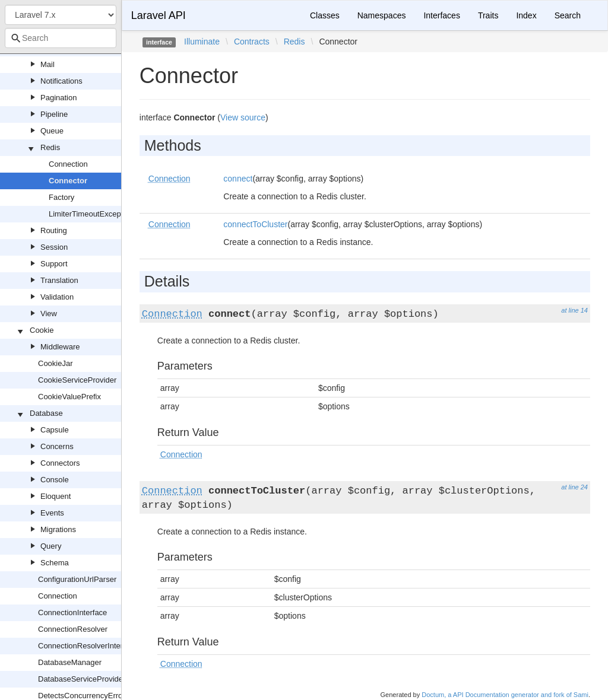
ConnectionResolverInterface (88, 645)
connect (237, 178)
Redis (50, 147)
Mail (47, 64)
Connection (68, 164)
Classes (325, 15)
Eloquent (55, 496)
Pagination (58, 97)
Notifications (61, 81)
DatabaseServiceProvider (81, 678)
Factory (61, 197)
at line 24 (574, 487)
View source (242, 117)
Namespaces (381, 15)
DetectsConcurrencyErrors (83, 695)
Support (54, 263)
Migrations (58, 529)
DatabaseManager (70, 662)
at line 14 (574, 310)
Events (52, 512)
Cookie (41, 330)
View (48, 313)
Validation (57, 296)
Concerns (57, 446)
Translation (59, 280)
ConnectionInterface (72, 612)
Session (54, 247)
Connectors (60, 463)
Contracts (252, 41)
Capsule (54, 429)
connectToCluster (255, 224)
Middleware (60, 346)
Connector (68, 180)
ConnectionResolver (72, 629)
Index (526, 15)
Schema (54, 562)
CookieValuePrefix (69, 396)
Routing (53, 230)
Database (46, 413)
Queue (52, 130)
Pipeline (54, 114)
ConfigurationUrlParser (77, 579)
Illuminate (202, 41)
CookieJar (55, 363)
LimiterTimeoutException (91, 213)
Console (54, 479)
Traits (488, 15)
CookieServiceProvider (77, 380)
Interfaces (441, 15)
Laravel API (158, 15)
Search (568, 15)
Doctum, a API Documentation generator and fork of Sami (505, 694)
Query (50, 546)
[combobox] (60, 38)
